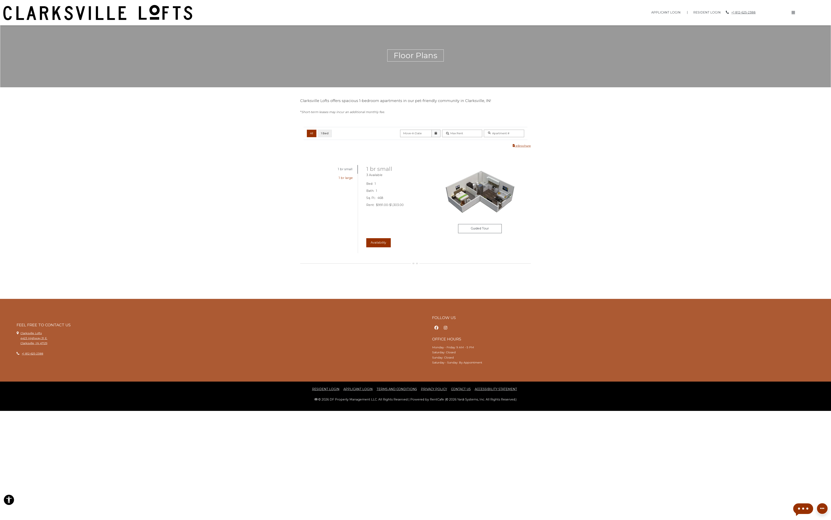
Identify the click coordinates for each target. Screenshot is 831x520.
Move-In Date (412, 133)
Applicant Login (668, 12)
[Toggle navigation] (793, 12)
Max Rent (456, 133)
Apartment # (500, 133)
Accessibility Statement (496, 389)
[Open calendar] (435, 133)
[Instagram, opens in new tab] (445, 328)
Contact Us (461, 389)
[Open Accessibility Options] (9, 501)
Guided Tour (486, 228)
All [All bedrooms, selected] (311, 133)
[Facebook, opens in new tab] (436, 328)
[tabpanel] (446, 209)
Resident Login (709, 12)
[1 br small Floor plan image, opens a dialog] (480, 193)
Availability (381, 242)
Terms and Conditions (397, 389)
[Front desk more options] (822, 508)
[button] (803, 508)
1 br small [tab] (345, 169)
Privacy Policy (434, 389)
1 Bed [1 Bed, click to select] (324, 133)
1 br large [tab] (346, 178)
